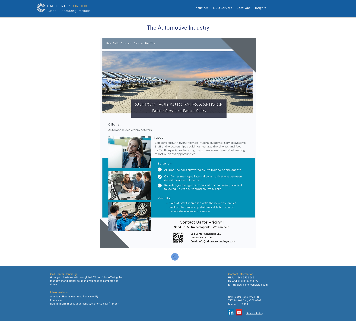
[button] (222, 7)
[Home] (175, 257)
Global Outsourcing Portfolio (69, 11)
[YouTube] (239, 312)
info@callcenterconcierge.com (250, 284)
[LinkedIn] (231, 312)
